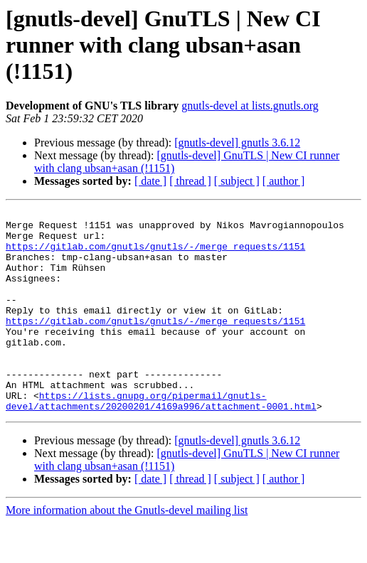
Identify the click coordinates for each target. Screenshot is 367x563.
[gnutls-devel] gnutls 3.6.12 (237, 142)
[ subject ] (237, 181)
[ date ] (150, 181)
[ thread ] (190, 181)
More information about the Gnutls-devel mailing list (127, 551)
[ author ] (283, 181)
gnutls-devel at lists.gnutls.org (250, 106)
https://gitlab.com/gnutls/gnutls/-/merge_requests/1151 (155, 254)
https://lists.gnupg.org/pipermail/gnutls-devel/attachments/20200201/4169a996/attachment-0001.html (161, 440)
